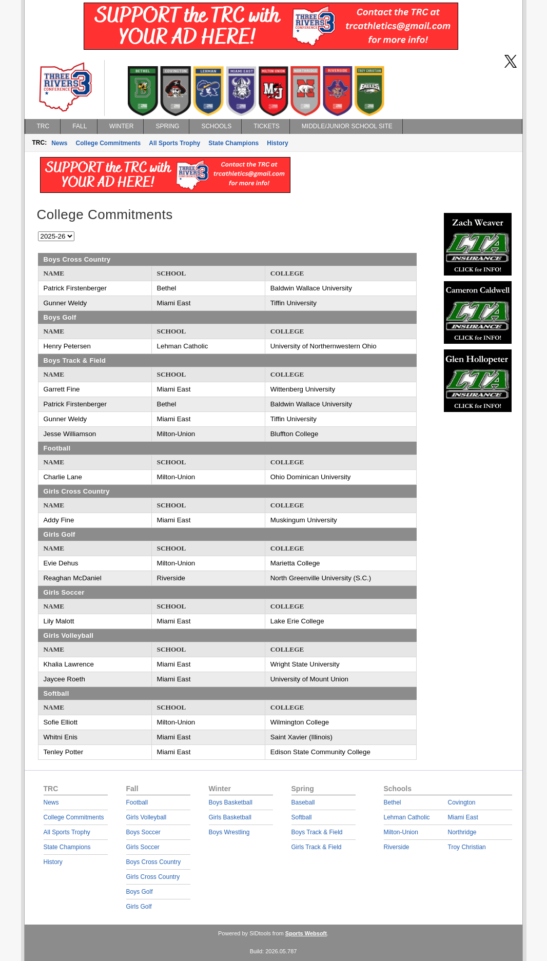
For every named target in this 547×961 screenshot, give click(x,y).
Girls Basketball (230, 817)
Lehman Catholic (407, 817)
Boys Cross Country (153, 862)
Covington (462, 802)
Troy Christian (467, 847)
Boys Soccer (143, 832)
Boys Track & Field (317, 832)
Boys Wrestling (229, 832)
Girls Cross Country (153, 876)
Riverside (396, 847)
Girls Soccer (143, 847)
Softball (301, 817)
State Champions (233, 143)
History (277, 143)
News (59, 143)
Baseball (303, 802)
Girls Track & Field (316, 847)
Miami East (463, 817)
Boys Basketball (230, 802)
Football (137, 802)
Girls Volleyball (146, 817)
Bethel (392, 802)
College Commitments (108, 143)
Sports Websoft (306, 933)
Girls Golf (139, 906)
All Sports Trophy (174, 143)
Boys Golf (139, 891)
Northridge (462, 832)
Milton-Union (401, 832)
